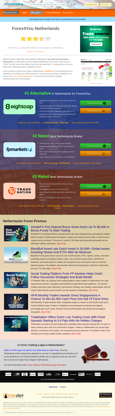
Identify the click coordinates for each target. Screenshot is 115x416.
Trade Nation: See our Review (31, 206)
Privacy (52, 394)
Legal (65, 394)
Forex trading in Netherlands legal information (46, 365)
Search (70, 394)
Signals (63, 4)
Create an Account (94, 103)
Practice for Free (94, 111)
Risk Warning (59, 394)
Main (25, 12)
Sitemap (76, 394)
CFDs (48, 4)
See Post (73, 412)
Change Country (105, 396)
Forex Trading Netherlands (22, 76)
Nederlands (53, 387)
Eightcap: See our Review (29, 123)
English (36, 12)
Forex (31, 4)
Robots (55, 4)
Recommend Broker (92, 4)
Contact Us (46, 394)
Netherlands (11, 12)
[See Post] (61, 244)
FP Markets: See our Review (29, 163)
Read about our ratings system (35, 51)
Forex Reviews (53, 12)
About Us (39, 394)
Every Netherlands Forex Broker (85, 123)
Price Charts (105, 4)
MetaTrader (39, 4)
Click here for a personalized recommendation (68, 19)
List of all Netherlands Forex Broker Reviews (57, 379)
